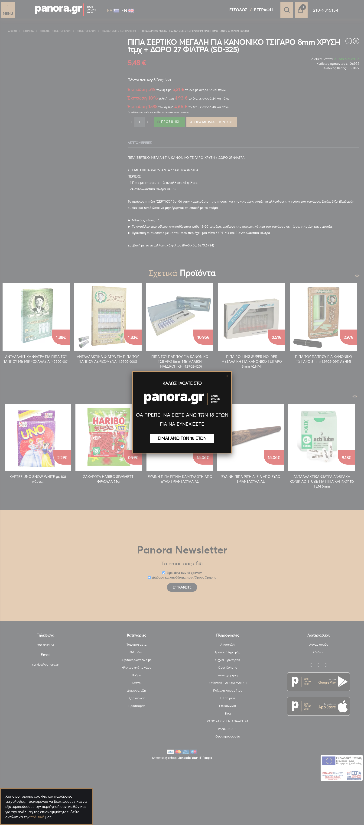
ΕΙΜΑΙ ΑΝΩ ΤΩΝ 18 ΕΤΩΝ (182, 438)
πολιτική (37, 817)
